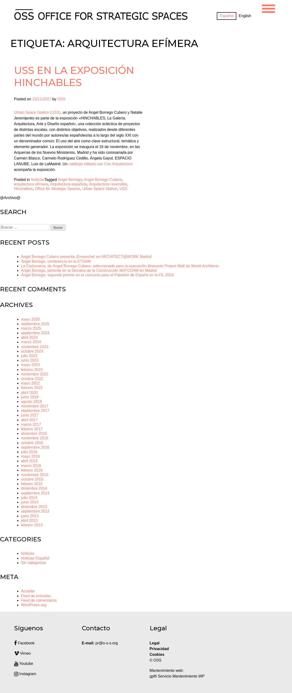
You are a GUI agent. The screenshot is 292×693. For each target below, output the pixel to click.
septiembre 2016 (35, 447)
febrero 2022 (32, 388)
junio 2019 (30, 397)
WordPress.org (33, 605)
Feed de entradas (36, 596)
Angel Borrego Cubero (103, 180)
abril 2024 (29, 337)
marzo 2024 (31, 342)
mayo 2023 (30, 365)
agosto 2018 (31, 402)
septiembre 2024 (35, 333)
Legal (155, 643)
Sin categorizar (33, 563)
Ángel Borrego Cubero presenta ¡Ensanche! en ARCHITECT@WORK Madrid (86, 257)
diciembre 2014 (34, 488)
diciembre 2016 (34, 433)
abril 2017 (29, 420)
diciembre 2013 (34, 507)
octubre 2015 (32, 479)
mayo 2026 (30, 319)
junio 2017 (30, 415)
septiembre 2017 (35, 411)
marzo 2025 (31, 328)
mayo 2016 (30, 456)
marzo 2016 (31, 466)
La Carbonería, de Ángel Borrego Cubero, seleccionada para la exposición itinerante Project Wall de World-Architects (120, 266)
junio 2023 (30, 360)
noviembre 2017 (34, 406)
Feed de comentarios (39, 600)
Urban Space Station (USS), (38, 112)
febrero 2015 (32, 484)
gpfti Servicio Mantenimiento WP (177, 676)
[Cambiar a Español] (226, 16)
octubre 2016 (32, 443)
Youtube (23, 664)
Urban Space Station (99, 189)
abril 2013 (29, 520)
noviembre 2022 (34, 374)
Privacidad (159, 649)
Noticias (38, 180)
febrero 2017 (32, 429)
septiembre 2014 (35, 493)
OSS (61, 99)
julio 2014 (29, 498)
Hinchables (23, 189)
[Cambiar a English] (244, 16)
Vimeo (22, 653)
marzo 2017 (31, 424)
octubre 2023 (32, 351)
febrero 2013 (32, 525)
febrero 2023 (32, 370)
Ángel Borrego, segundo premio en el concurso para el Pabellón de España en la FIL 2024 (97, 275)
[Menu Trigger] (268, 8)
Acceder (28, 591)
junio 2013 (30, 516)
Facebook (24, 643)
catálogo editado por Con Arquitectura (101, 164)
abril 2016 (29, 461)
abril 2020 (29, 392)
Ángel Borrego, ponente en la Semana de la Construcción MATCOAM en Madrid (89, 270)
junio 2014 (30, 502)
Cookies (157, 654)
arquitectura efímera (31, 184)
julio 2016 (29, 452)
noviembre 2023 (34, 347)
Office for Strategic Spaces (57, 189)
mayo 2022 (30, 383)
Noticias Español (35, 558)
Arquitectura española (68, 184)
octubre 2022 (32, 379)
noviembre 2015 (34, 475)
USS (123, 189)
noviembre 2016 (34, 438)
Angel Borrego (70, 180)
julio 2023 (29, 356)
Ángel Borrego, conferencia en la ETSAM (56, 261)
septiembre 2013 (35, 511)
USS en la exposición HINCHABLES (74, 76)
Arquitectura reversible (108, 184)
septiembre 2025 (35, 324)
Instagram (25, 674)
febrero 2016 (32, 470)
